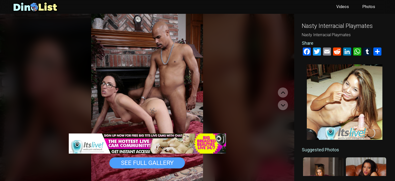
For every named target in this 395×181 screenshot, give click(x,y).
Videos (342, 6)
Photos (368, 6)
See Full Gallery (147, 162)
